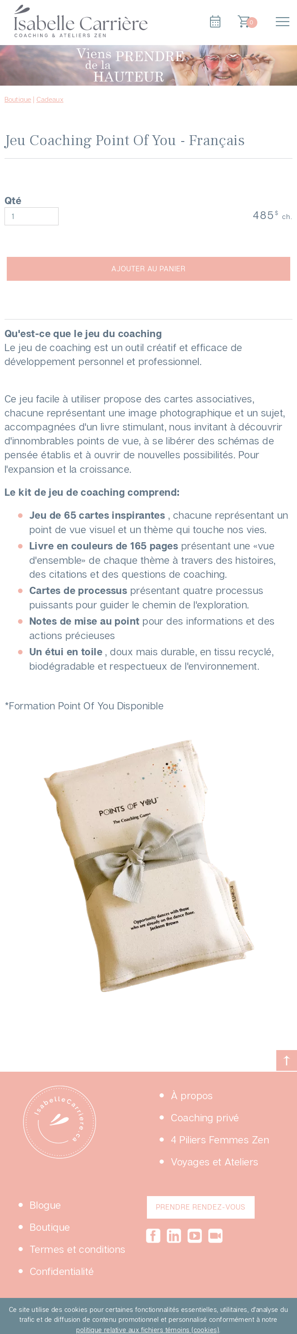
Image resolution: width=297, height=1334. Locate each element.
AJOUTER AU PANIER (148, 268)
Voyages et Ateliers (214, 1162)
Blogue (45, 1205)
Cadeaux (50, 99)
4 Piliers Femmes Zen (220, 1139)
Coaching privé (205, 1117)
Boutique (18, 99)
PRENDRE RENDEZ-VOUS (200, 1206)
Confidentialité (62, 1271)
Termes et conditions (78, 1249)
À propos (192, 1095)
